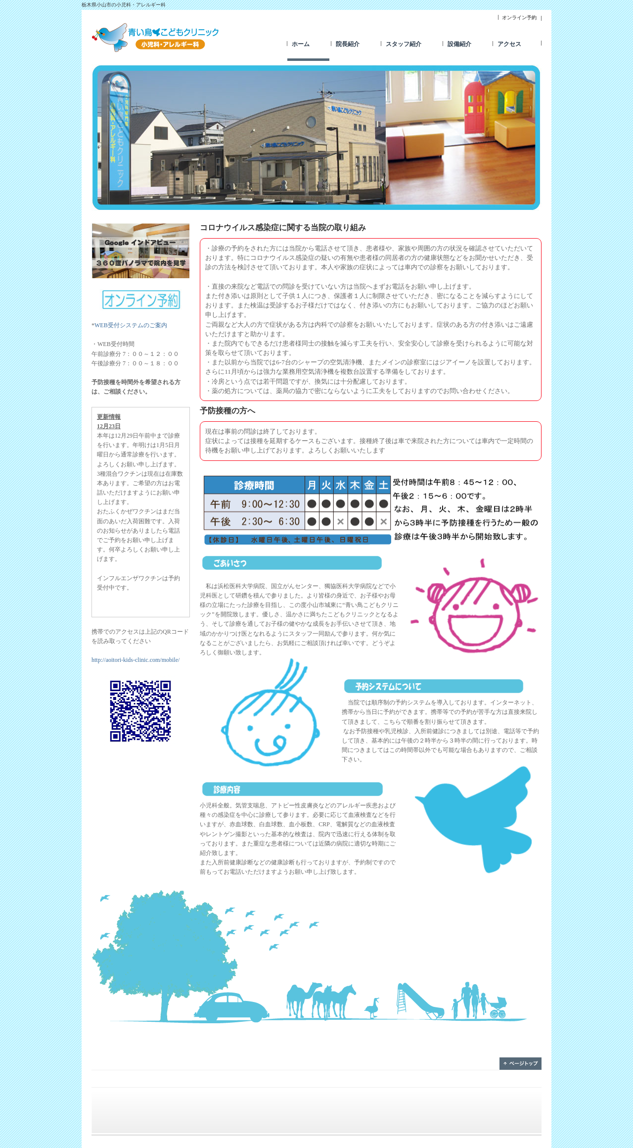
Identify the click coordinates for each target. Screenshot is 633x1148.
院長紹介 (348, 44)
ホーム (301, 44)
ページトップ (520, 1063)
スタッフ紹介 (403, 44)
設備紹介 (459, 44)
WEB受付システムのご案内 (130, 325)
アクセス (509, 44)
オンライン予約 (519, 17)
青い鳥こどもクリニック (155, 37)
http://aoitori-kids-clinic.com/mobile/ (135, 659)
